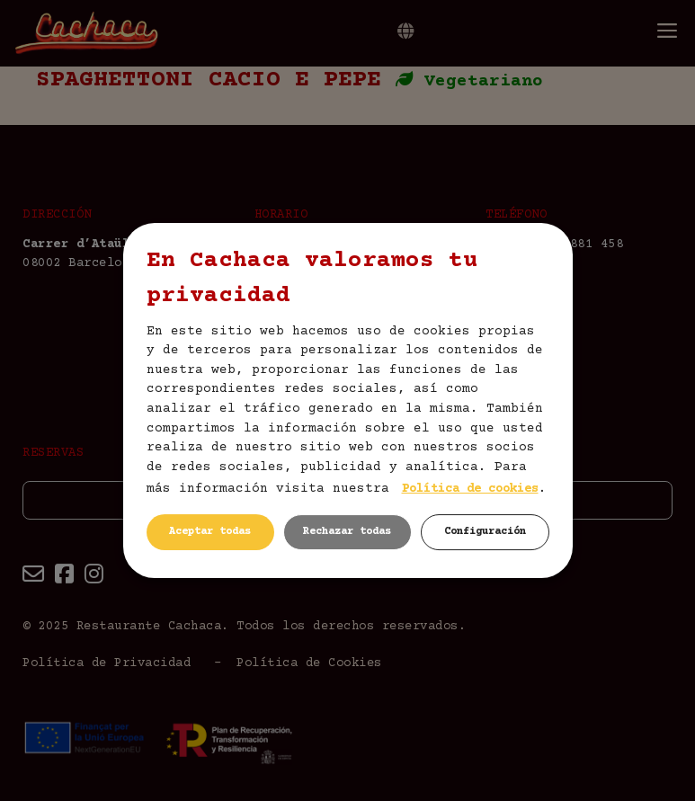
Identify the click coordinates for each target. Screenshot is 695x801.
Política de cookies (470, 489)
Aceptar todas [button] (210, 532)
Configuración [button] (485, 532)
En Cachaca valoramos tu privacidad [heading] (312, 278)
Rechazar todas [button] (347, 532)
